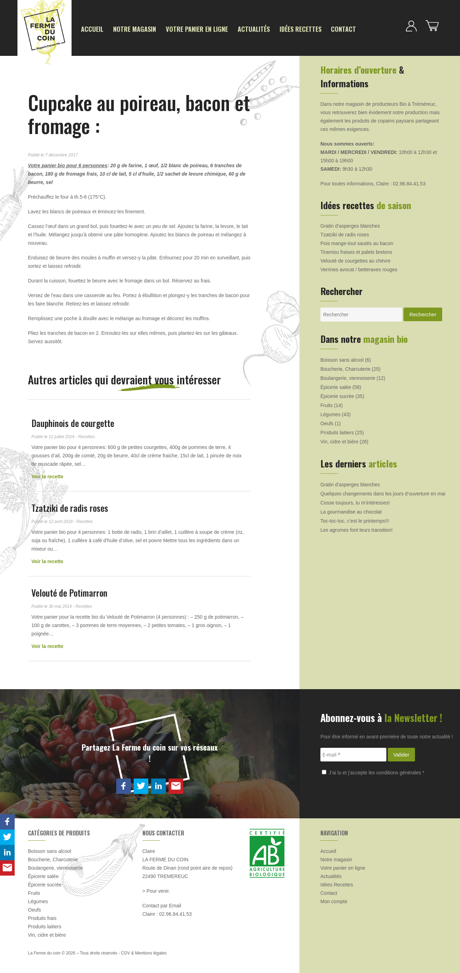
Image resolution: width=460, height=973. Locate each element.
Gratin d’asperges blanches (350, 224)
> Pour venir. (156, 889)
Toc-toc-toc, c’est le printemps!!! (354, 519)
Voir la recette (47, 475)
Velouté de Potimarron (69, 590)
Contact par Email (161, 904)
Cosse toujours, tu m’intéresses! (355, 501)
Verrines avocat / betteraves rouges (358, 268)
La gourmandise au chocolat (351, 510)
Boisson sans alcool (342, 358)
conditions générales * (400, 771)
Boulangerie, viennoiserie (347, 376)
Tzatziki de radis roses (69, 506)
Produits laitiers (337, 431)
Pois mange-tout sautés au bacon (356, 241)
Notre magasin (125, 28)
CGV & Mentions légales (143, 951)
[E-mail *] (353, 753)
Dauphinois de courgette (72, 421)
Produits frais (42, 916)
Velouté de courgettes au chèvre (355, 259)
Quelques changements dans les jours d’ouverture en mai (382, 492)
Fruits (326, 403)
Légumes (330, 412)
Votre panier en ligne (178, 28)
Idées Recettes (265, 28)
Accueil (89, 28)
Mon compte (333, 899)
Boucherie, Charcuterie (345, 367)
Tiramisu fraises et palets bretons (356, 250)
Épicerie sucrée (337, 394)
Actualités (226, 28)
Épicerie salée (335, 385)
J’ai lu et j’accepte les (373, 771)
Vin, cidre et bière (339, 440)
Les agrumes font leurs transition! (356, 528)
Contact (302, 28)
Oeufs (326, 422)
